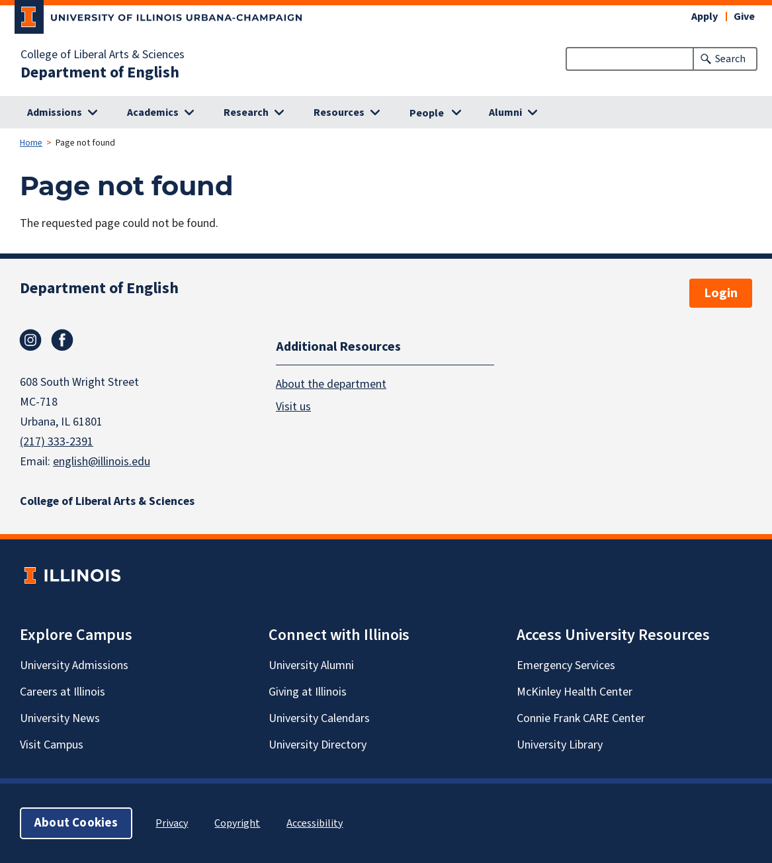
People (426, 113)
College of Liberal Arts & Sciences (103, 55)
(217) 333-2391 (56, 441)
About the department (331, 384)
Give (744, 16)
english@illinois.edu (101, 461)
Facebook (62, 340)
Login (721, 293)
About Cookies (76, 823)
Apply (704, 16)
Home (31, 143)
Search (730, 59)
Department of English (100, 73)
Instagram (30, 340)
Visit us (293, 406)
